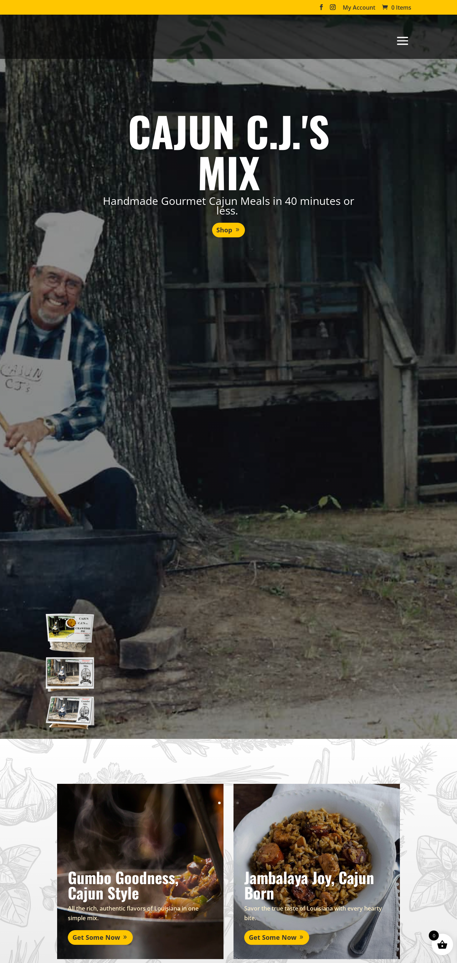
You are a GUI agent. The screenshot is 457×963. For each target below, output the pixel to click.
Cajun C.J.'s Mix (229, 151)
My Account (359, 8)
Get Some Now (87, 922)
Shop (224, 230)
